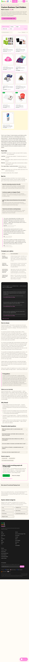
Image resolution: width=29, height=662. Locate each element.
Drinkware (3, 538)
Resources (17, 542)
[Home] (5, 1)
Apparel (2, 542)
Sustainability (17, 545)
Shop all (2, 533)
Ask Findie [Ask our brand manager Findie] (24, 659)
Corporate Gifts (4, 458)
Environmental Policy (4, 553)
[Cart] (28, 1)
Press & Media (17, 540)
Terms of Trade (3, 549)
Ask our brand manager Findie (9, 18)
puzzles (8, 503)
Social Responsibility (4, 556)
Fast (2, 543)
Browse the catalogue (16, 475)
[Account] (22, 1)
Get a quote (6, 475)
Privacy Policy (3, 551)
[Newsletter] (10, 566)
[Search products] (11, 1)
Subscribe (22, 566)
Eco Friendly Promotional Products (7, 460)
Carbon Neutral (3, 554)
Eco (1, 537)
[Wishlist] (19, 1)
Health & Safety (3, 558)
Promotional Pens (12, 458)
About (16, 538)
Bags (2, 540)
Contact (16, 537)
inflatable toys (3, 503)
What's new (3, 535)
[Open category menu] (2, 5)
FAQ (16, 543)
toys (24, 502)
